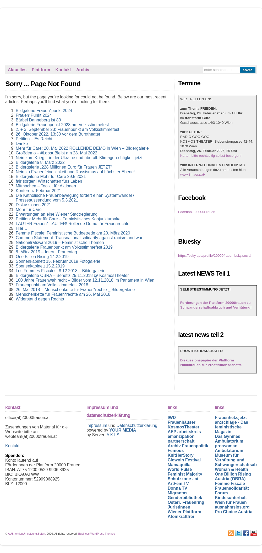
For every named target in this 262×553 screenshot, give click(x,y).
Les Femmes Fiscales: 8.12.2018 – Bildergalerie (60, 271)
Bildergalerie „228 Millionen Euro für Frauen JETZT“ (64, 167)
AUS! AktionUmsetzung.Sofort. (27, 533)
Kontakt (63, 70)
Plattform (41, 70)
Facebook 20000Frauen (196, 212)
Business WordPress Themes (96, 533)
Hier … (22, 228)
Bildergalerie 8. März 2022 (40, 162)
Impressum (97, 425)
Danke (22, 143)
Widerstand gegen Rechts (40, 299)
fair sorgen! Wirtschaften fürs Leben (49, 181)
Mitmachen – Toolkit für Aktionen (46, 186)
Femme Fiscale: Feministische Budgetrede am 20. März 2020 (73, 233)
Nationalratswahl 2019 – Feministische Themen (60, 242)
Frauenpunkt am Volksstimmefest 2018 (52, 285)
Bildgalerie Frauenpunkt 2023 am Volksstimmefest (62, 124)
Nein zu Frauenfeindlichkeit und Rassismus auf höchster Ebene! (75, 172)
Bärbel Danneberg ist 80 (38, 120)
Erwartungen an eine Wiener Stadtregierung (56, 214)
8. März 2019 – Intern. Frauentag (46, 252)
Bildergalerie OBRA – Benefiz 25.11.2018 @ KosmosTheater (72, 275)
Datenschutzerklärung (137, 425)
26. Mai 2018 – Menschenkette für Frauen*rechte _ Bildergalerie (75, 289)
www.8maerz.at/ (192, 174)
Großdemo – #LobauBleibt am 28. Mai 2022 (56, 153)
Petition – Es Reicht (34, 139)
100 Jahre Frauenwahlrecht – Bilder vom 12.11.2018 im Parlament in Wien (85, 280)
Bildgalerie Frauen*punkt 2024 (44, 110)
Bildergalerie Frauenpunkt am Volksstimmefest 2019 (64, 247)
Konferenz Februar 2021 (38, 190)
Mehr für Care (29, 209)
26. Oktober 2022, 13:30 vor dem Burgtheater (58, 134)
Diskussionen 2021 (33, 205)
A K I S (112, 435)
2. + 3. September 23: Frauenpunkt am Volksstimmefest (67, 129)
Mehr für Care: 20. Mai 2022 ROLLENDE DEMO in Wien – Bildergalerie (82, 148)
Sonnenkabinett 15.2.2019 (40, 266)
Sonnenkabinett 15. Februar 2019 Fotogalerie (58, 261)
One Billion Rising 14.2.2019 (42, 256)
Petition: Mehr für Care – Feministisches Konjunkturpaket (69, 219)
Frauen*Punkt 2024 (34, 115)
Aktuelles (17, 70)
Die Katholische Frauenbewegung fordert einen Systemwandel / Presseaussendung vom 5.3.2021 (75, 197)
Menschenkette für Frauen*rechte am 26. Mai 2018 (63, 294)
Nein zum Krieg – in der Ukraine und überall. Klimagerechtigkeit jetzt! (80, 157)
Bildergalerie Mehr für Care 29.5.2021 (51, 176)
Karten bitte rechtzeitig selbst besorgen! (211, 156)
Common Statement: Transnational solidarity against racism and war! (80, 238)
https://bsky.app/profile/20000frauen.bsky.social (214, 256)
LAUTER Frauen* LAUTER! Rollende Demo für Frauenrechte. (73, 223)
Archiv (82, 70)
